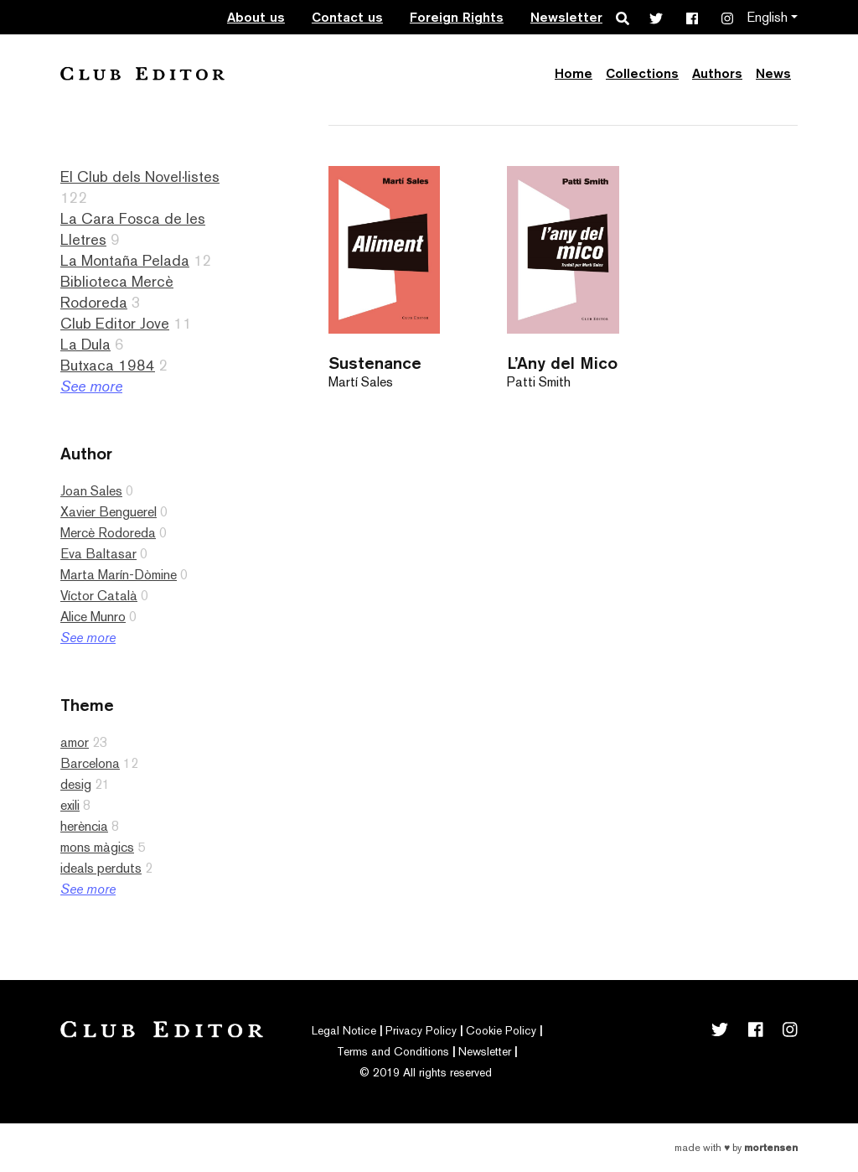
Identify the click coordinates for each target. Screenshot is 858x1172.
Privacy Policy (421, 1030)
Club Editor (142, 73)
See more (91, 386)
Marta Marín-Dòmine (118, 575)
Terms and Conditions (393, 1051)
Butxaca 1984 (107, 365)
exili (70, 805)
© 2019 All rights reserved (425, 1072)
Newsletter (566, 17)
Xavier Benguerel (108, 512)
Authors (717, 73)
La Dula (85, 344)
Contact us (347, 17)
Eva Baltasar (98, 554)
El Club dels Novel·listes (140, 176)
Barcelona (90, 763)
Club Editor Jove (114, 323)
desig (75, 784)
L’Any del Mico (562, 362)
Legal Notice (344, 1030)
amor (74, 742)
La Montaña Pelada (124, 260)
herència (84, 826)
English (767, 17)
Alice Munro (93, 617)
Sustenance (374, 362)
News (773, 73)
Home (573, 73)
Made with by (736, 1148)
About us (256, 17)
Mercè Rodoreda (108, 533)
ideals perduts (101, 868)
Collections (642, 73)
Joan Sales (91, 491)
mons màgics (97, 847)
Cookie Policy (501, 1030)
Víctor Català (98, 596)
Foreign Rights (457, 17)
